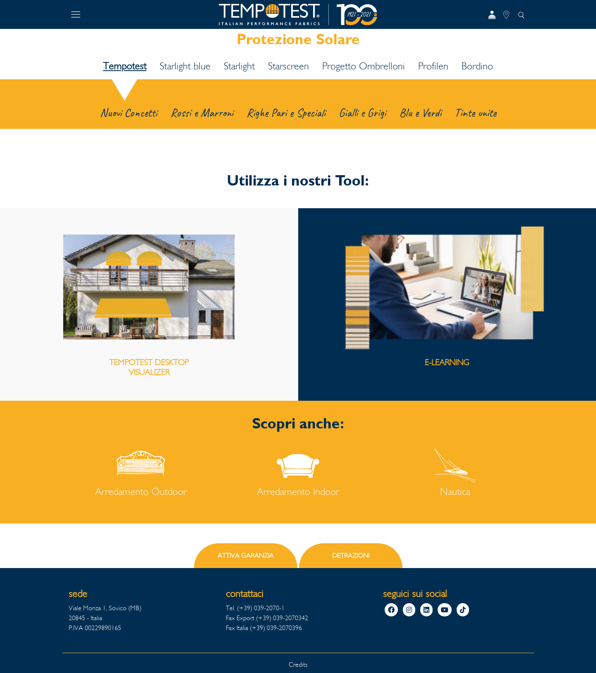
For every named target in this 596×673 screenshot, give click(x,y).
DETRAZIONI (350, 555)
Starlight (239, 66)
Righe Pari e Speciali (286, 112)
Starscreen (288, 66)
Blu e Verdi (420, 112)
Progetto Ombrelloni (363, 66)
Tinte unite (475, 112)
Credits (298, 664)
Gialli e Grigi (362, 112)
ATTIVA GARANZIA (246, 555)
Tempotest (124, 66)
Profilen (433, 66)
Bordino (477, 66)
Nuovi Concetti (128, 112)
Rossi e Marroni (201, 112)
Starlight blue (185, 66)
